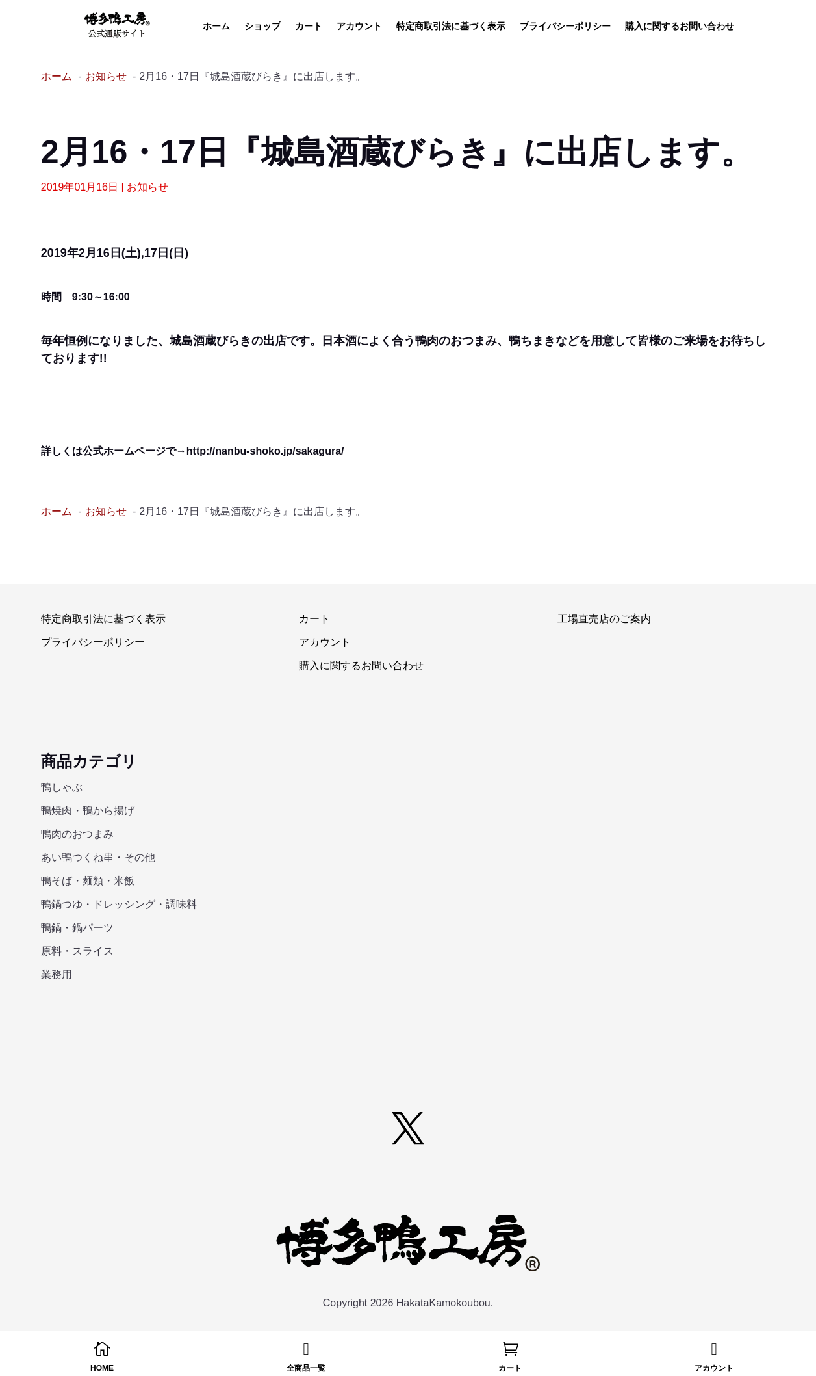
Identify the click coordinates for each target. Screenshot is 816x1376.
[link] (117, 25)
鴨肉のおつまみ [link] (77, 834)
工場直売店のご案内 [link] (604, 618)
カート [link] (308, 26)
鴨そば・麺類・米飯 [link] (87, 880)
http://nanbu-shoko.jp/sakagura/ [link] (265, 450)
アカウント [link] (359, 26)
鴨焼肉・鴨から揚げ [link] (87, 810)
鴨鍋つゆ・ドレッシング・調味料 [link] (119, 904)
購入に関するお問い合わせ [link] (679, 26)
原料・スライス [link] (77, 951)
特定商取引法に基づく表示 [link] (450, 26)
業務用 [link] (56, 974)
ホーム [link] (216, 26)
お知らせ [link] (147, 186)
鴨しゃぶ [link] (62, 787)
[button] (408, 1128)
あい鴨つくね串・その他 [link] (98, 857)
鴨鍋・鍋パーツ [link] (77, 927)
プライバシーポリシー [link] (565, 26)
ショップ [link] (262, 26)
